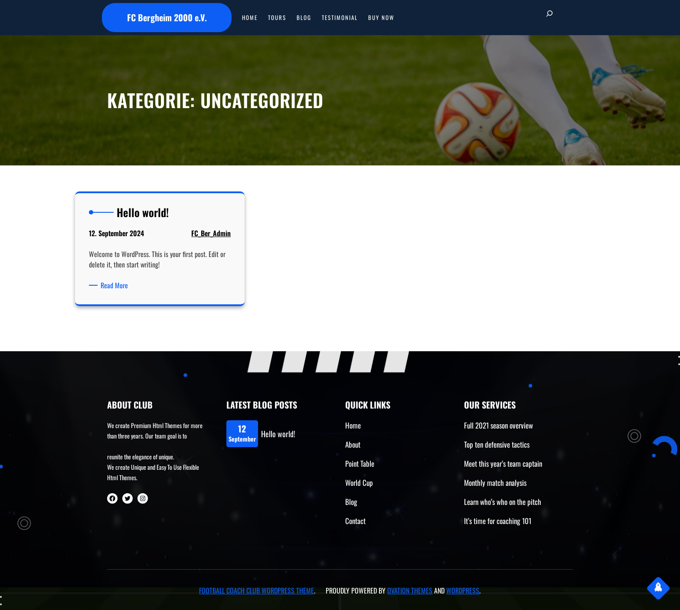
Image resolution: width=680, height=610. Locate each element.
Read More (116, 285)
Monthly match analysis (495, 482)
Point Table (359, 463)
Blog (351, 501)
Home (353, 425)
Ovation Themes (409, 590)
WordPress (462, 590)
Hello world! (278, 434)
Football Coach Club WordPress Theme (256, 590)
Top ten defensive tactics (497, 444)
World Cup (359, 482)
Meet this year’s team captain (503, 463)
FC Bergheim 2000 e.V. (167, 17)
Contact (355, 520)
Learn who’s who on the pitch (502, 501)
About (352, 444)
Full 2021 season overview (498, 425)
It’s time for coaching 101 (497, 520)
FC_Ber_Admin (211, 233)
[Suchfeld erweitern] (549, 17)
